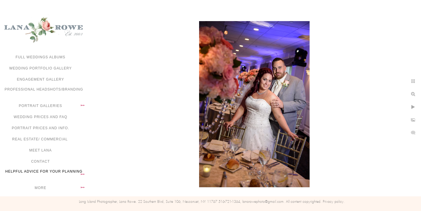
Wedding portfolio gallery (40, 68)
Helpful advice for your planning (43, 171)
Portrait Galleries (40, 106)
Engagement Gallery (40, 79)
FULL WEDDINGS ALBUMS (40, 57)
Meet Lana (40, 150)
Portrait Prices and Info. (40, 128)
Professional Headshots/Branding (44, 89)
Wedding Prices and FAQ (40, 117)
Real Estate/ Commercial (40, 139)
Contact (40, 161)
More (40, 188)
